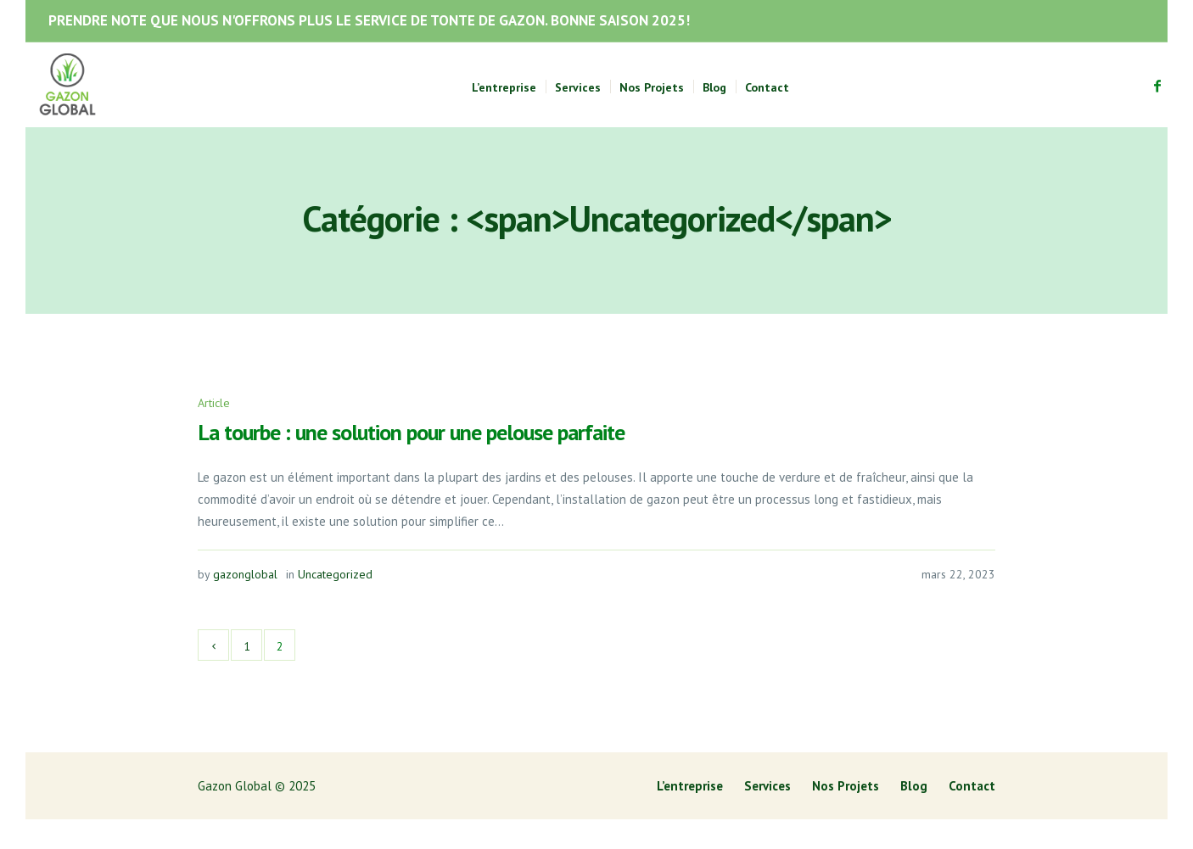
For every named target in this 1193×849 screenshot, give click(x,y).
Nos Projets (845, 786)
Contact (972, 786)
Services (767, 786)
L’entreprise (690, 786)
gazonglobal (245, 574)
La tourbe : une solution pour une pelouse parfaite (411, 432)
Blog (913, 786)
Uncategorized (335, 574)
